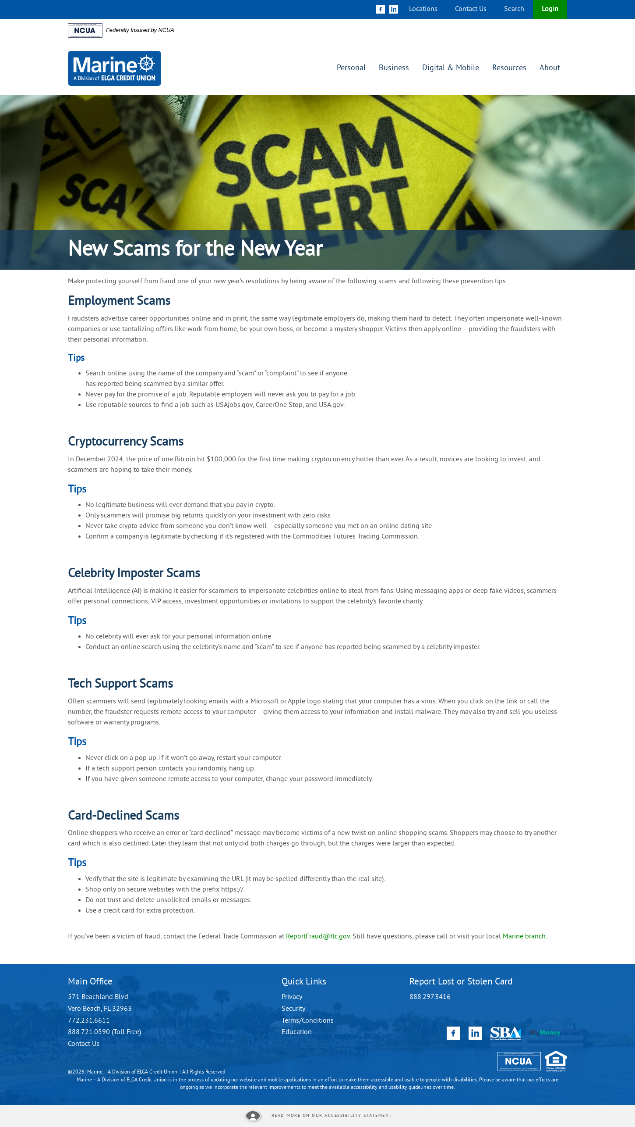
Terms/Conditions (308, 1020)
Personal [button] (351, 68)
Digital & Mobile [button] (450, 68)
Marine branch (524, 936)
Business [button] (394, 68)
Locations (423, 9)
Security (293, 1009)
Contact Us (471, 9)
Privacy (292, 997)
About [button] (550, 68)
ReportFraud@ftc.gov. (318, 936)
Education (297, 1032)
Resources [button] (509, 68)
